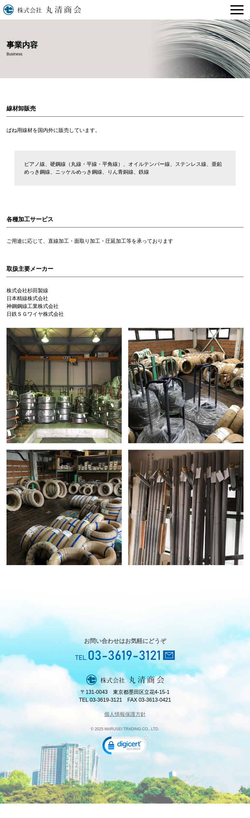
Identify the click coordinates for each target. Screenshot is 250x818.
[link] (125, 747)
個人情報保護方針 (125, 714)
